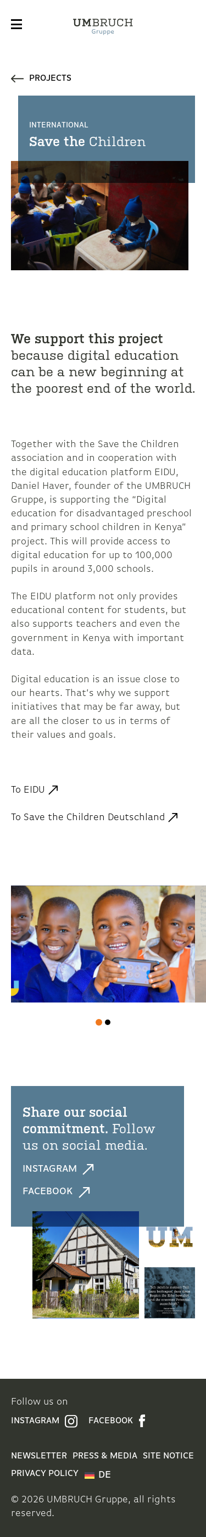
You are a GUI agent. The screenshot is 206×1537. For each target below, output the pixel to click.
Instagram (58, 1169)
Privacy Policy (45, 1473)
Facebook (56, 1192)
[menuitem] (98, 1475)
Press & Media (105, 1456)
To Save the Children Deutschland (88, 817)
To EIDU (28, 790)
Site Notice (168, 1456)
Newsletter (39, 1456)
